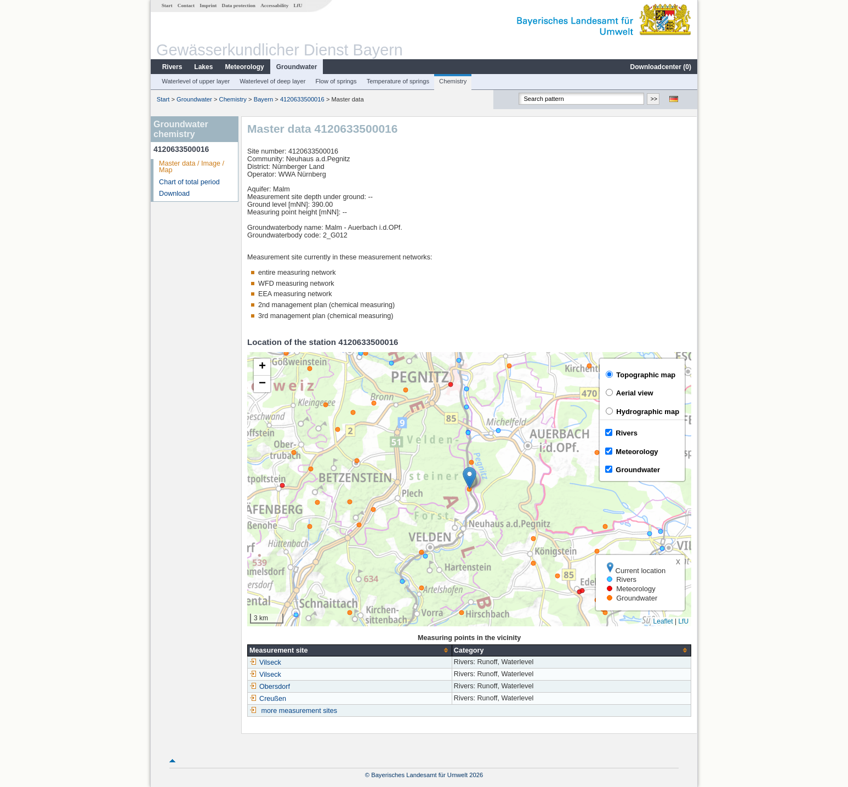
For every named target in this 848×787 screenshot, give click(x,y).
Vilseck (265, 662)
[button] (469, 478)
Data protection (238, 5)
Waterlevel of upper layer (196, 81)
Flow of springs (335, 81)
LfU (297, 5)
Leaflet (663, 621)
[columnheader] (350, 650)
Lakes (203, 67)
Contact (186, 5)
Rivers (172, 67)
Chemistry (452, 81)
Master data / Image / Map (191, 167)
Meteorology (244, 67)
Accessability (274, 5)
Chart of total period (189, 182)
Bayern (263, 99)
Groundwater (296, 67)
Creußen (267, 699)
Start (167, 5)
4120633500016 (302, 99)
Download (174, 193)
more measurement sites (299, 711)
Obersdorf (269, 686)
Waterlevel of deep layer (272, 81)
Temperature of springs (398, 81)
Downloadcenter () (660, 67)
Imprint (208, 5)
